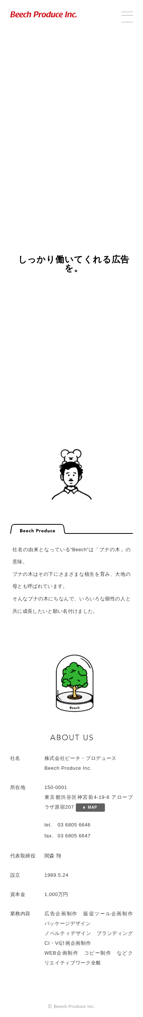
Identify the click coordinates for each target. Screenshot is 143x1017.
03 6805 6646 (74, 826)
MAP (92, 809)
